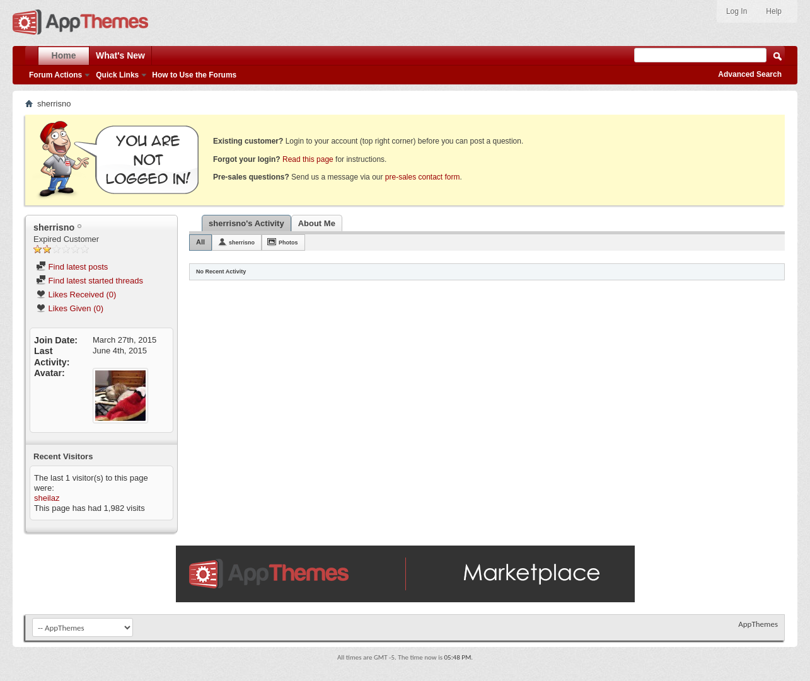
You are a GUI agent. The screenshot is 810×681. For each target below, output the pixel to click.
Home (64, 55)
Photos (288, 242)
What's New (120, 55)
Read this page (307, 159)
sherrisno (242, 242)
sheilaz (46, 498)
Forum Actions (55, 75)
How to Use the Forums (194, 75)
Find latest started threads (89, 280)
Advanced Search (750, 74)
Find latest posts (72, 267)
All (200, 242)
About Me (316, 223)
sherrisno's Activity (246, 223)
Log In (736, 11)
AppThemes (758, 624)
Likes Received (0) (76, 294)
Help (774, 11)
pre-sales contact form (422, 177)
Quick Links (117, 75)
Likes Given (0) (69, 308)
